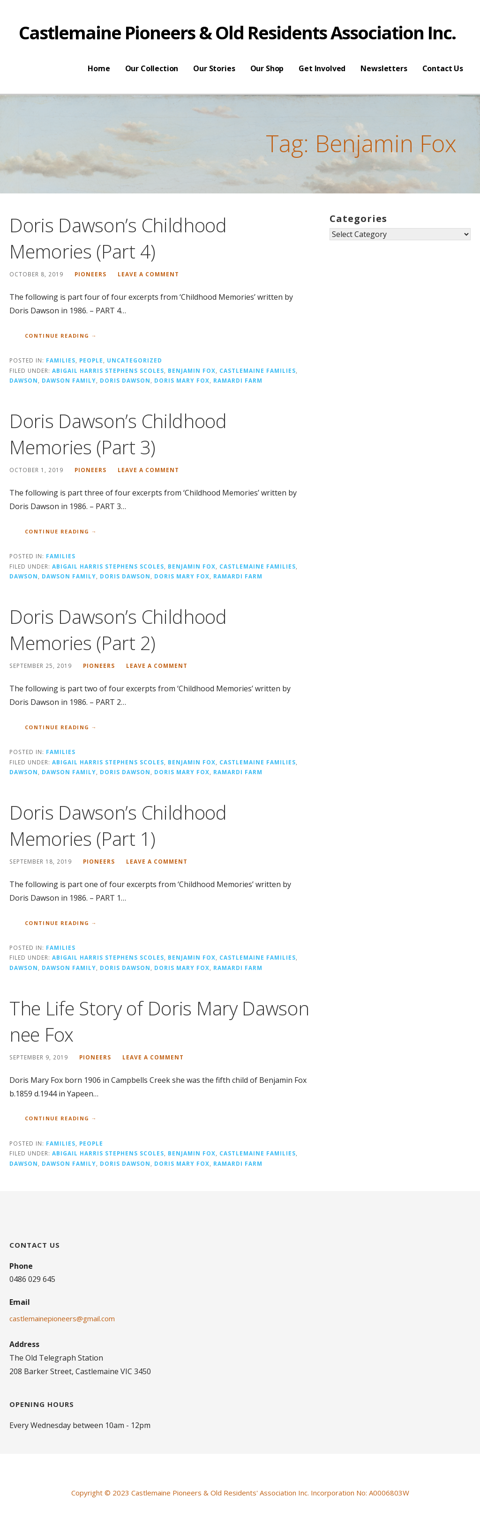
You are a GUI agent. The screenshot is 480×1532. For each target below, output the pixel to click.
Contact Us (442, 68)
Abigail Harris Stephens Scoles (108, 370)
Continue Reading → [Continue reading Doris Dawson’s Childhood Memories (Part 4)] (61, 335)
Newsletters (383, 68)
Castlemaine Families (257, 370)
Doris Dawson (125, 380)
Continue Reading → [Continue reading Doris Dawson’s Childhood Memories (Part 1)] (61, 922)
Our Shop (267, 68)
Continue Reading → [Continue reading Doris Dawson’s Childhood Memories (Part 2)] (61, 727)
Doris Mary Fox (182, 380)
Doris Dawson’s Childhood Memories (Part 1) (118, 825)
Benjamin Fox (192, 370)
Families (60, 360)
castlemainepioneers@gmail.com (62, 1318)
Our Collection (152, 68)
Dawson (23, 380)
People (91, 360)
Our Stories (214, 68)
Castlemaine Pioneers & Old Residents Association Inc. (237, 32)
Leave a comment (148, 274)
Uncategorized (134, 360)
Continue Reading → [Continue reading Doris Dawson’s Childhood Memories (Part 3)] (61, 531)
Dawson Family (69, 380)
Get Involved (322, 68)
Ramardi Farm (237, 380)
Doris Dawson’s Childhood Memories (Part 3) (118, 434)
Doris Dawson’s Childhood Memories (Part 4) (118, 238)
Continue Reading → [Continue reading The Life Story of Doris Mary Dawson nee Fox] (61, 1118)
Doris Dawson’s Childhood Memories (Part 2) (118, 630)
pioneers (90, 274)
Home (99, 68)
